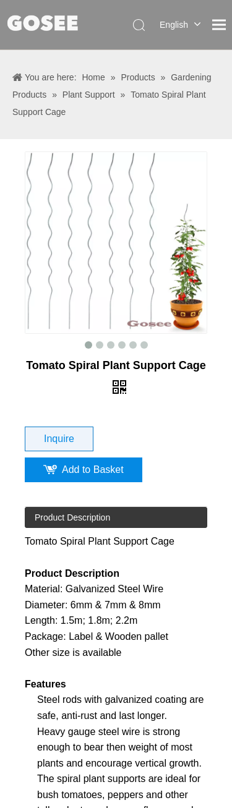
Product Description (72, 517)
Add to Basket (93, 469)
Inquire (59, 438)
